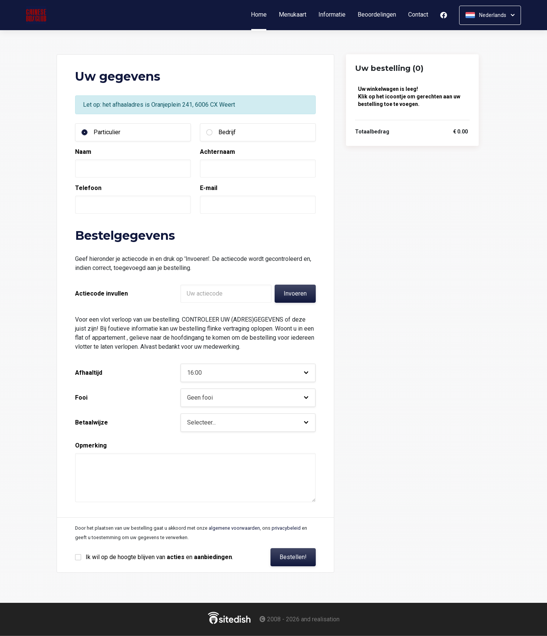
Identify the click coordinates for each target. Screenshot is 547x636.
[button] (248, 373)
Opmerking (91, 445)
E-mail (208, 188)
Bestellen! (293, 557)
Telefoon (88, 188)
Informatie (332, 15)
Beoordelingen (377, 15)
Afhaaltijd (88, 372)
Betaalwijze (91, 422)
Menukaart (292, 15)
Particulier (107, 132)
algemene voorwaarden (234, 528)
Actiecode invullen (101, 293)
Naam (83, 151)
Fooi (81, 397)
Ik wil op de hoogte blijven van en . (159, 557)
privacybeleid (286, 528)
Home (262, 15)
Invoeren (295, 293)
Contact (418, 15)
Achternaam (217, 151)
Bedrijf (227, 132)
